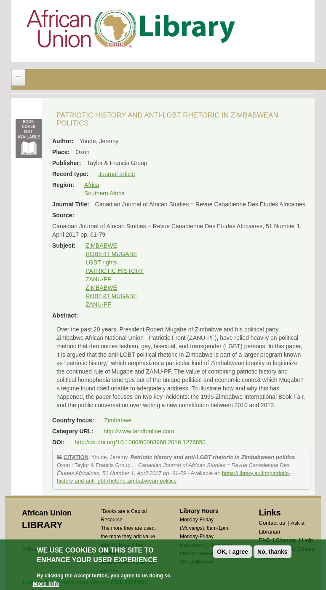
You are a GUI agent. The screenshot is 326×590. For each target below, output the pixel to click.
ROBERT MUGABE (111, 254)
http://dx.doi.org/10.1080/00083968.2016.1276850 (140, 442)
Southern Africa (104, 193)
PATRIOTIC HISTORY (115, 270)
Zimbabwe (117, 420)
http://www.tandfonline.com (139, 431)
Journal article (116, 174)
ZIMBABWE (101, 245)
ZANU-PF (98, 279)
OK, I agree (232, 551)
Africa (91, 185)
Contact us (272, 523)
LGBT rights (101, 262)
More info (45, 583)
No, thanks (272, 551)
